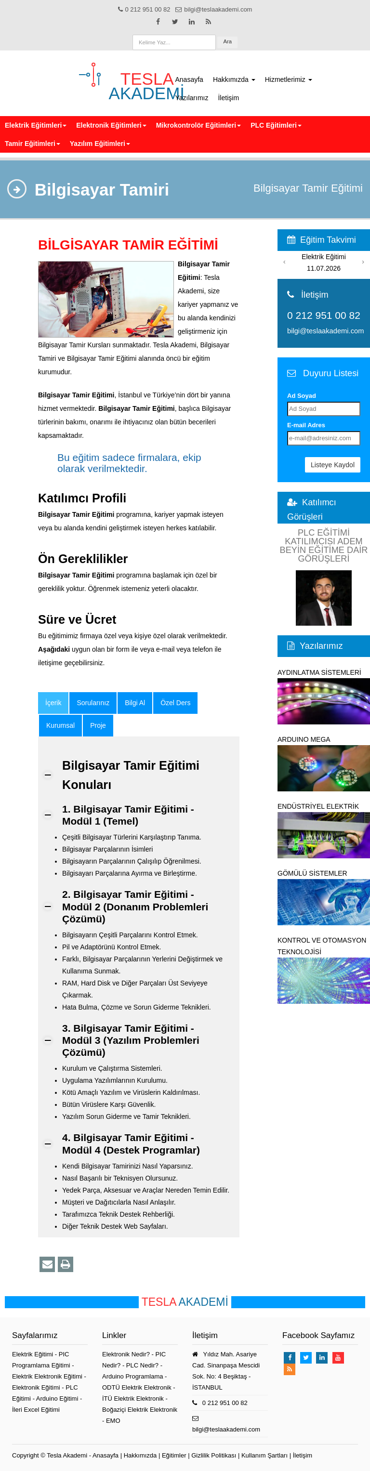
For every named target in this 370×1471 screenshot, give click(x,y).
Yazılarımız (192, 98)
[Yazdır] (65, 1264)
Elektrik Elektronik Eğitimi (48, 1376)
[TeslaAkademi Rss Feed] (208, 21)
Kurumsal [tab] (60, 725)
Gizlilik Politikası (213, 1455)
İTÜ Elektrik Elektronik (133, 1398)
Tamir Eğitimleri (32, 143)
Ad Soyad (301, 395)
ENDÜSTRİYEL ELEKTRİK (324, 830)
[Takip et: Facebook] (158, 21)
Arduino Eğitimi (58, 1398)
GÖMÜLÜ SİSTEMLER (324, 897)
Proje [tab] (98, 725)
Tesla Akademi (67, 1455)
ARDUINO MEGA (324, 763)
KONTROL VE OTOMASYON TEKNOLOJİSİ (324, 970)
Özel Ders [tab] (175, 703)
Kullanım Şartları (264, 1455)
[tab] (53, 703)
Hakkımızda (234, 79)
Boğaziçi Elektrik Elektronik (139, 1409)
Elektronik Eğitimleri (111, 125)
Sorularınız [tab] (93, 703)
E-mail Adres (306, 425)
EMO (113, 1420)
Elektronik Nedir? (126, 1354)
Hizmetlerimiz (288, 79)
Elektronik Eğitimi (37, 1387)
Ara (227, 41)
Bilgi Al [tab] (135, 703)
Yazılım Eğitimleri (100, 143)
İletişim (228, 98)
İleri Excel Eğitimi (36, 1409)
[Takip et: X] (175, 21)
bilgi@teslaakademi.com (325, 331)
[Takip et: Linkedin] (192, 21)
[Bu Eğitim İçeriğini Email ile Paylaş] (47, 1264)
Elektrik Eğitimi (33, 1354)
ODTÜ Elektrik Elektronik (137, 1387)
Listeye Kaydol (333, 465)
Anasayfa (189, 79)
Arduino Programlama (132, 1376)
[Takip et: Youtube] (338, 1358)
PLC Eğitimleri (276, 125)
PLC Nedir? (142, 1365)
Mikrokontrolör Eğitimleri (198, 125)
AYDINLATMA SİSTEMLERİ (324, 696)
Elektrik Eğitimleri (35, 125)
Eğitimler (174, 1455)
